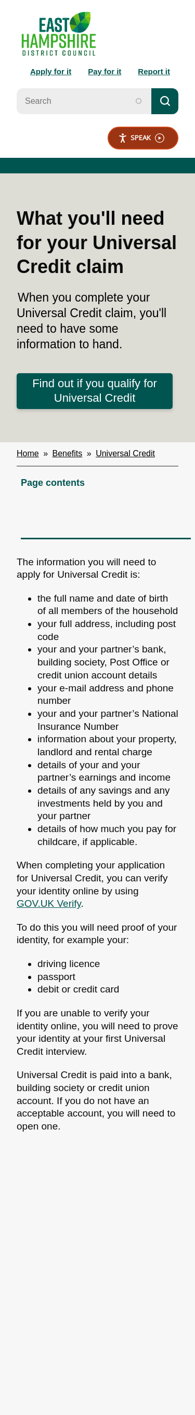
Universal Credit (125, 453)
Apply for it (50, 71)
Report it (154, 71)
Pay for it (104, 71)
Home (28, 453)
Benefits (68, 453)
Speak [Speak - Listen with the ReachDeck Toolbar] (141, 138)
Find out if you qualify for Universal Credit (94, 391)
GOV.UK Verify (49, 903)
